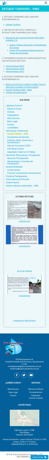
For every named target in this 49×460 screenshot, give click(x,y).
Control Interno (12, 182)
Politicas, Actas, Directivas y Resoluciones (20, 141)
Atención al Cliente (35, 389)
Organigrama (13, 115)
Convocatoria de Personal (17, 179)
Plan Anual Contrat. (15, 149)
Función (10, 124)
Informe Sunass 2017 (15, 71)
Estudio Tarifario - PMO (17, 134)
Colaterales (35, 395)
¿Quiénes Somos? (14, 105)
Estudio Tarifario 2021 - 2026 (19, 90)
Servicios (35, 383)
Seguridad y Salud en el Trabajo (21, 152)
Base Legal (12, 121)
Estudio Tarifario (13, 24)
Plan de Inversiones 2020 (18, 145)
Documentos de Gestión (18, 137)
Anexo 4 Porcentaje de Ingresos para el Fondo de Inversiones (27, 51)
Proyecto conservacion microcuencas (24, 173)
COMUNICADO (24, 222)
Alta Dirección (13, 118)
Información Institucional (17, 131)
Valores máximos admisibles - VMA (22, 186)
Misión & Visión (14, 109)
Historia (10, 112)
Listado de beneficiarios (16, 92)
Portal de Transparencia (16, 176)
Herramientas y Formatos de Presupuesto (20, 162)
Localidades (12, 127)
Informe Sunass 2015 (15, 66)
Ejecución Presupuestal (17, 158)
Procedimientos (35, 392)
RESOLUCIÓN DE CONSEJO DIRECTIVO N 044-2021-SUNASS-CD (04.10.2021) (26, 85)
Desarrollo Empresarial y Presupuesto (23, 155)
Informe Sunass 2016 (15, 68)
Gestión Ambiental (14, 167)
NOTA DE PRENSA (24, 271)
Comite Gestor (13, 170)
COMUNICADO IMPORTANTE (24, 321)
